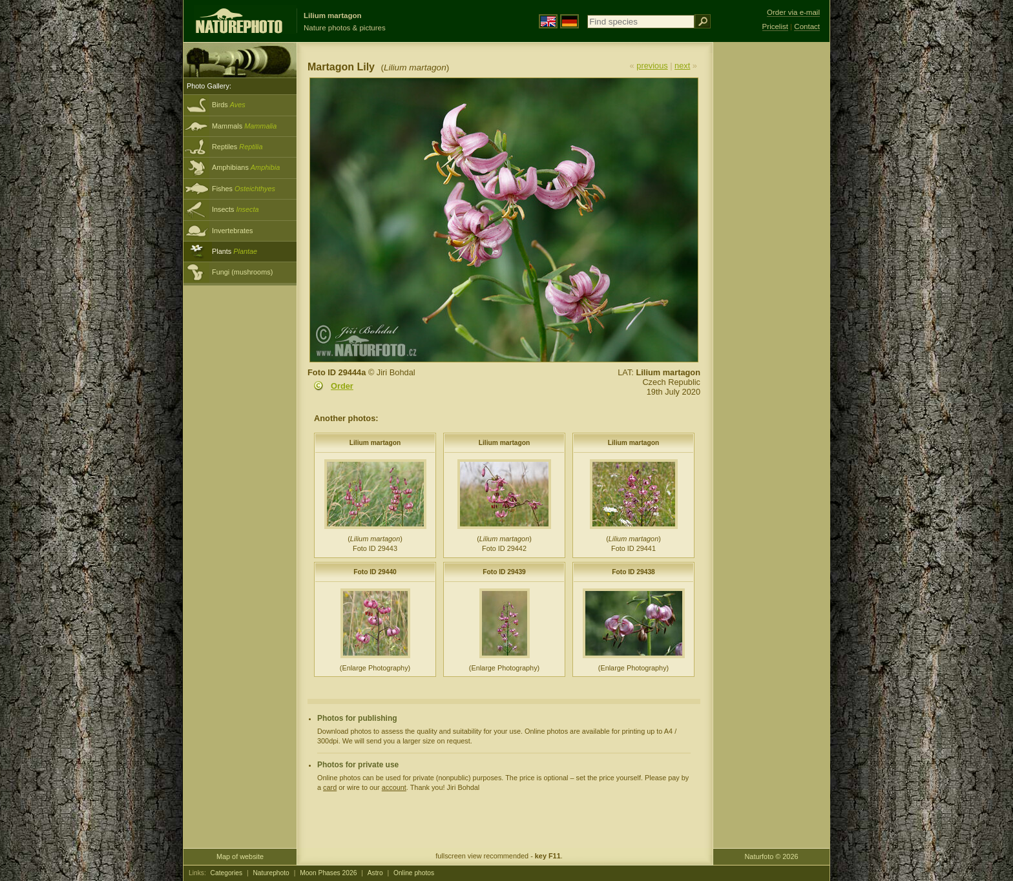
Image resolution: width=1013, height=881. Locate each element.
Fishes (243, 188)
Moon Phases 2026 (328, 872)
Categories (227, 872)
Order (342, 386)
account (394, 787)
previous (651, 65)
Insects (235, 209)
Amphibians (246, 167)
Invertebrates (232, 230)
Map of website (240, 856)
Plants (234, 251)
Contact (807, 26)
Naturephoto (271, 872)
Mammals (244, 126)
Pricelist (775, 26)
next (682, 65)
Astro (375, 872)
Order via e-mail (793, 12)
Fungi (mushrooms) (242, 272)
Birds (228, 105)
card (330, 787)
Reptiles (237, 146)
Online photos (413, 872)
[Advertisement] (771, 248)
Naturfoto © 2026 (772, 856)
